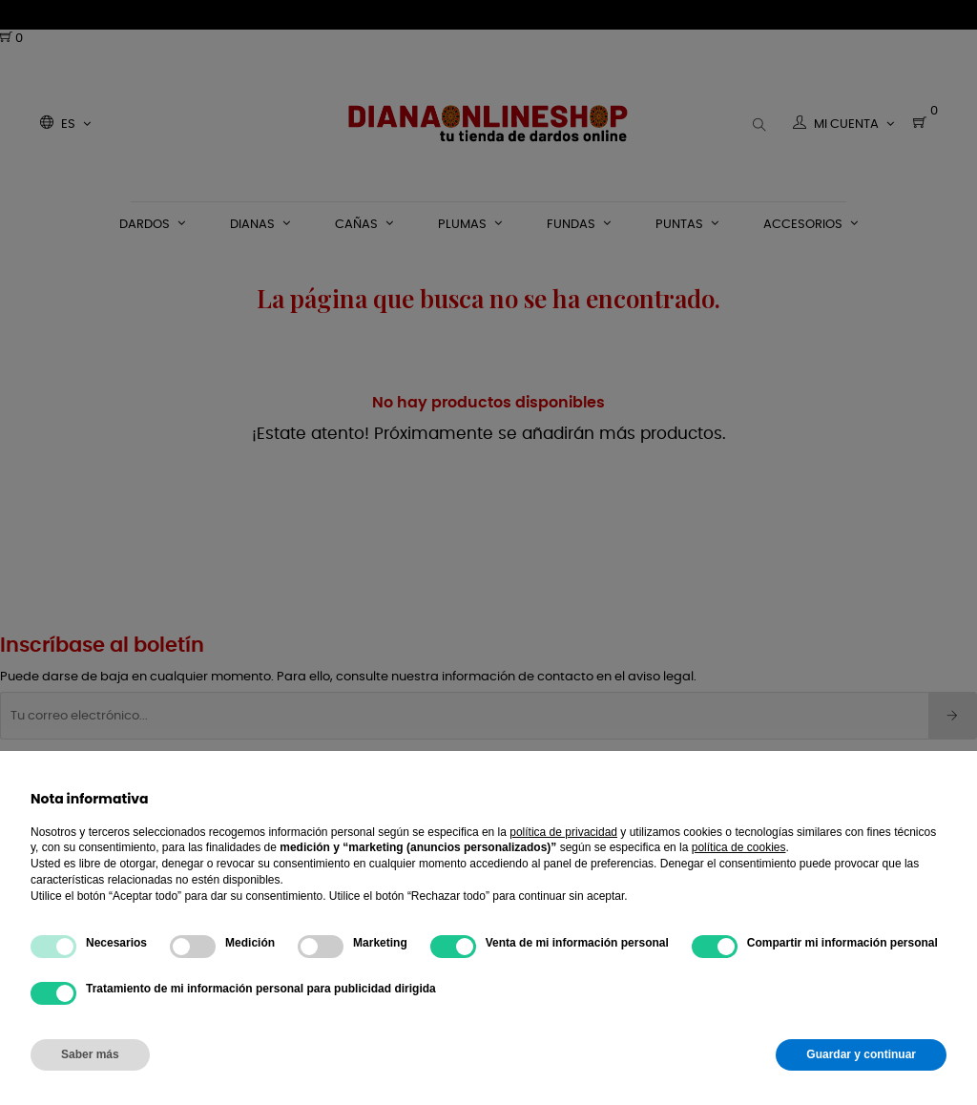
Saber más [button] (90, 1054)
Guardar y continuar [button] (861, 1054)
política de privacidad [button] (563, 832)
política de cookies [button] (739, 847)
